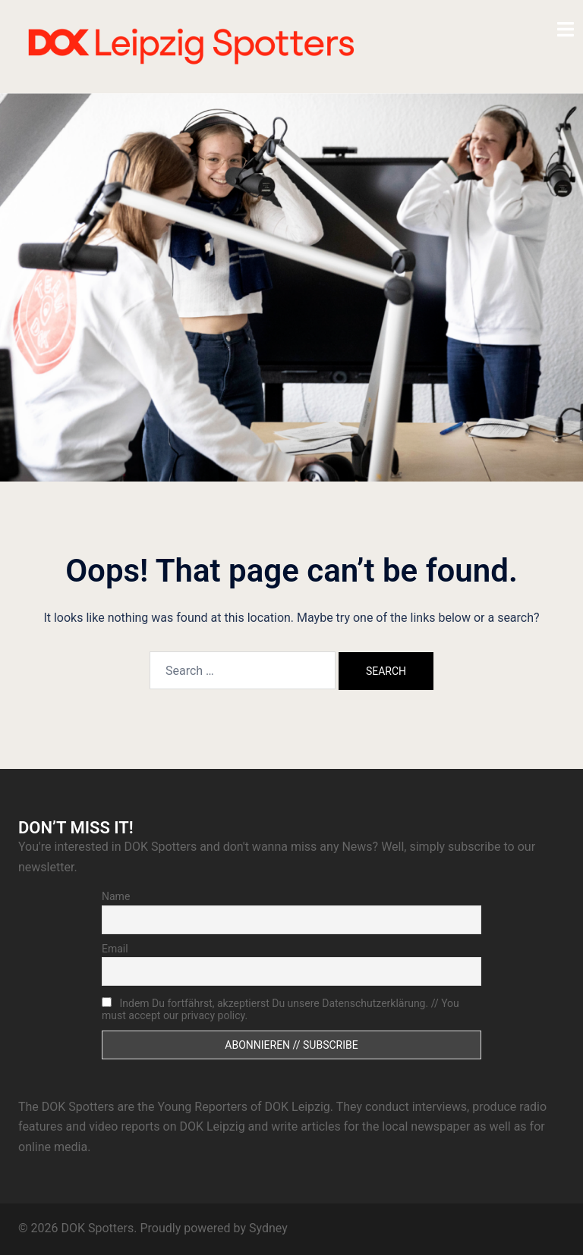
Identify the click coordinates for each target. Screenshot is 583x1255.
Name (116, 896)
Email (115, 949)
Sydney (268, 1228)
